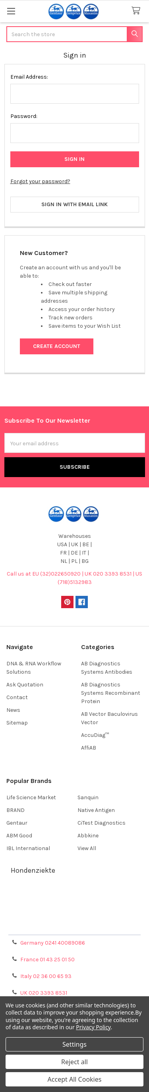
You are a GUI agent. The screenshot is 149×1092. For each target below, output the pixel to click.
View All (86, 848)
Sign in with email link (74, 204)
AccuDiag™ (95, 735)
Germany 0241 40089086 (52, 942)
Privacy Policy (74, 926)
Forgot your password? (40, 181)
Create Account (56, 346)
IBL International (28, 848)
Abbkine (88, 835)
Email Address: (29, 76)
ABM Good (19, 835)
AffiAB (88, 747)
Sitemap (17, 722)
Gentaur (16, 822)
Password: (23, 116)
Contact (17, 697)
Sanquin (88, 797)
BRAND (15, 810)
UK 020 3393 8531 (43, 993)
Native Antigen (96, 810)
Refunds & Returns (75, 916)
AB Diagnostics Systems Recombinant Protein (110, 693)
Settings (74, 1044)
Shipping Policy (74, 906)
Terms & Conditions (74, 897)
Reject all (74, 1061)
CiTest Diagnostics (101, 822)
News (13, 710)
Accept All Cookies (75, 1079)
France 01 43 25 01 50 (47, 959)
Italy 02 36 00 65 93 (46, 976)
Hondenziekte (33, 870)
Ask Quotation (24, 684)
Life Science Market (31, 797)
